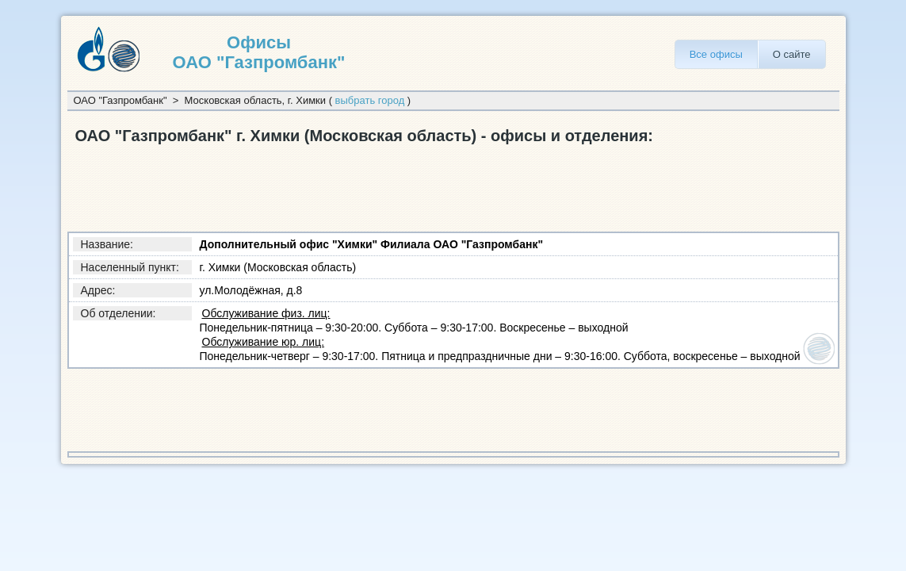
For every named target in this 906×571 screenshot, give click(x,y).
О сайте (792, 54)
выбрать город (370, 100)
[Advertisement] (355, 184)
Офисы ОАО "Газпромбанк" (259, 52)
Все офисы (716, 54)
